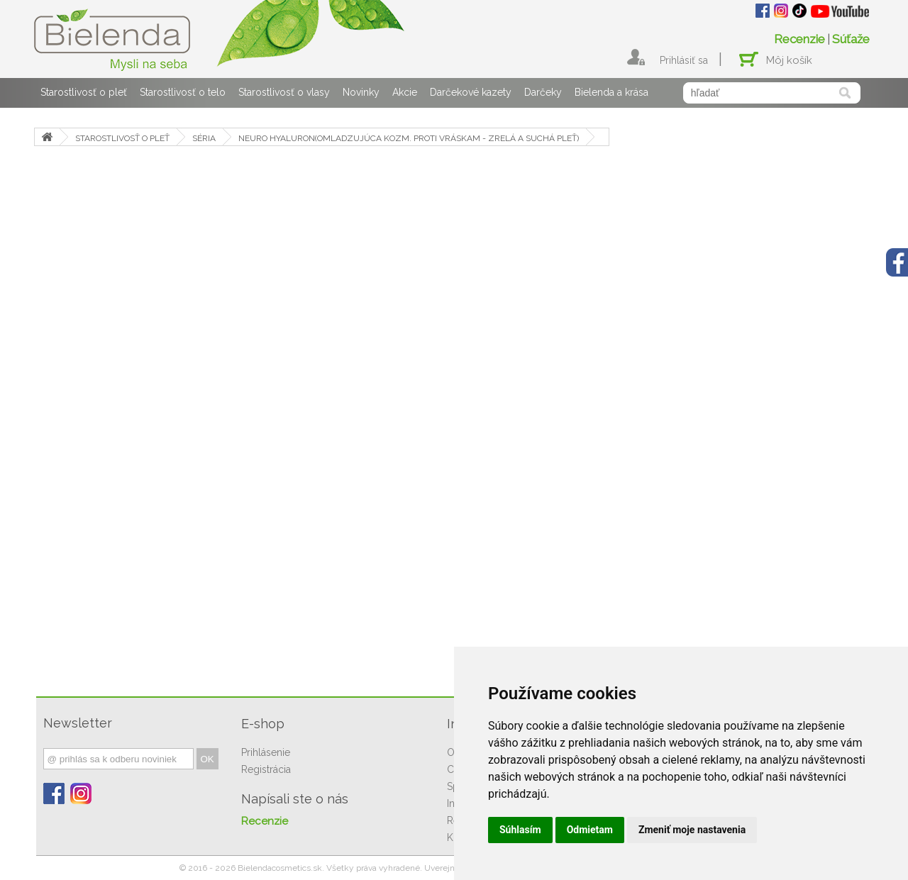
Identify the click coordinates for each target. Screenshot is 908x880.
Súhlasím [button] (520, 829)
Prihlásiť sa (684, 60)
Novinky (361, 92)
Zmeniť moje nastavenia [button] (692, 829)
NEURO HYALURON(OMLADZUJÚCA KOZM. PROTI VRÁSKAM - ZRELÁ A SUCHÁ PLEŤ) (408, 138)
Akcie (404, 92)
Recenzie (799, 39)
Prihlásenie (265, 752)
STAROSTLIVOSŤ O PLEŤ (122, 138)
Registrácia (266, 769)
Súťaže (851, 39)
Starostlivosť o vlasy (284, 92)
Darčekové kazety (470, 92)
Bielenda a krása (611, 92)
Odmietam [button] (590, 829)
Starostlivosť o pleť (83, 92)
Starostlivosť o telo (183, 92)
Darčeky (543, 92)
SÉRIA (204, 138)
